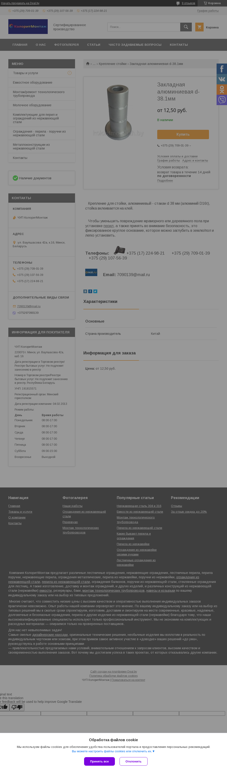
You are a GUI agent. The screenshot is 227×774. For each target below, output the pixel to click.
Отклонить (134, 761)
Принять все (99, 761)
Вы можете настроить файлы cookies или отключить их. (112, 751)
